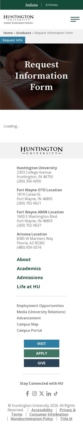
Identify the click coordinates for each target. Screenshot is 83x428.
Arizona (51, 5)
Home (8, 33)
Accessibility (42, 409)
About (24, 259)
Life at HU (28, 287)
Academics (29, 268)
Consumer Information (48, 414)
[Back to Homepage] (41, 150)
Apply (41, 353)
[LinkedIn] (48, 393)
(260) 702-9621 (29, 203)
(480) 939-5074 (29, 247)
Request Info (13, 40)
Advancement (29, 318)
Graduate (23, 33)
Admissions (30, 277)
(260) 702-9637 (29, 225)
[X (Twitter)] (41, 393)
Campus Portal (29, 330)
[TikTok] (55, 393)
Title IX (66, 418)
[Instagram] (34, 393)
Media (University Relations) (41, 311)
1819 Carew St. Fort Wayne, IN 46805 (34, 196)
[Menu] (75, 19)
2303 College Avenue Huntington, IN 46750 (35, 174)
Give (41, 363)
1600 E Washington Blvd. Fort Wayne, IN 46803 (37, 218)
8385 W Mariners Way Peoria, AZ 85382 (35, 240)
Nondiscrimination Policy (32, 418)
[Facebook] (27, 393)
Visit (41, 343)
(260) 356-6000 (29, 181)
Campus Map (28, 324)
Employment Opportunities (40, 305)
